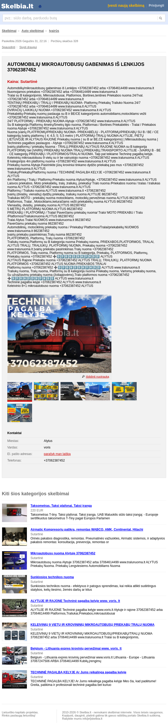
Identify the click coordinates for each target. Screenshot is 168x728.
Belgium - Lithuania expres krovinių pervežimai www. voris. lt (76, 648)
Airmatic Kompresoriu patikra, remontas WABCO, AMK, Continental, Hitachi (87, 529)
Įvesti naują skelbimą (126, 5)
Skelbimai (9, 31)
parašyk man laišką (57, 454)
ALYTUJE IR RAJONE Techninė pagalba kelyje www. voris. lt (75, 601)
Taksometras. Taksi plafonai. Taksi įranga (61, 506)
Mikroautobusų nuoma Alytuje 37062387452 (63, 553)
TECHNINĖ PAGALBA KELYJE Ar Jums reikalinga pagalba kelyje (78, 672)
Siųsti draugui (28, 47)
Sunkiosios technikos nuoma (52, 577)
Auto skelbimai (33, 31)
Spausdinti (8, 47)
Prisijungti (156, 5)
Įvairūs (54, 31)
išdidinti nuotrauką (97, 376)
